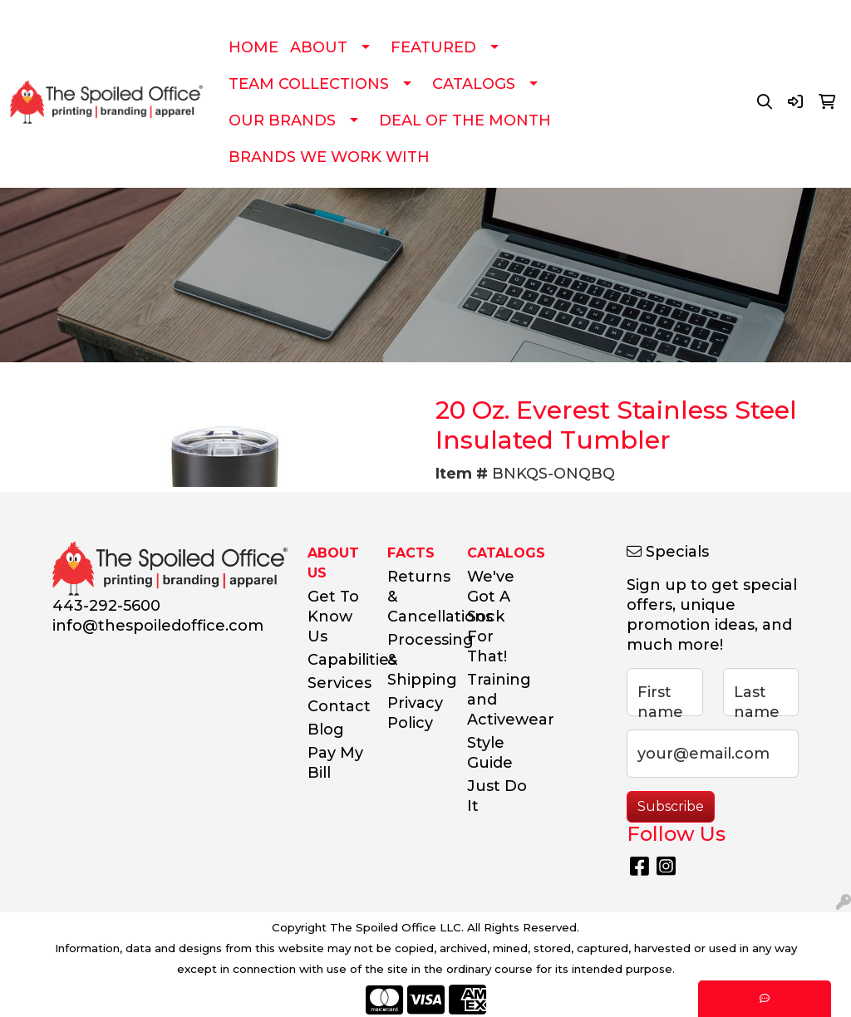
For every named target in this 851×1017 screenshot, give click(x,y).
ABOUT (318, 47)
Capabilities (337, 660)
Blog (325, 729)
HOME (253, 47)
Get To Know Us (333, 616)
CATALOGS (473, 84)
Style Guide (490, 753)
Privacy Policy (415, 713)
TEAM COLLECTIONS (309, 84)
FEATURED (433, 47)
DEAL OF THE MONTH (465, 120)
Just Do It (497, 796)
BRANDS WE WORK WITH (329, 157)
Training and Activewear (497, 700)
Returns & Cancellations (417, 596)
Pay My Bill (335, 763)
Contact (337, 706)
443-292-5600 (106, 606)
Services (337, 683)
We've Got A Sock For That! (490, 616)
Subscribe (670, 806)
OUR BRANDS (282, 120)
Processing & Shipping (417, 660)
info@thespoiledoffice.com (157, 626)
